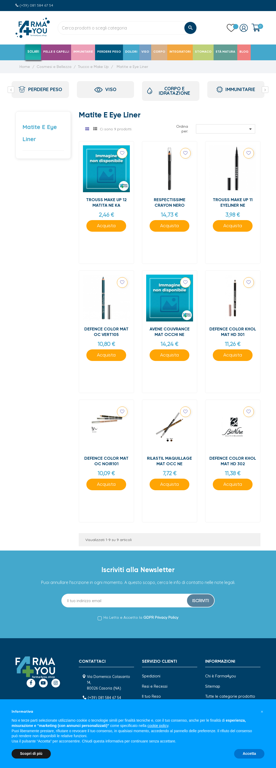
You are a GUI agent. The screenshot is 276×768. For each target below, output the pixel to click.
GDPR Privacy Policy (160, 618)
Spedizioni (151, 675)
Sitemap (212, 686)
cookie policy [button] (157, 726)
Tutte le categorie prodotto (230, 696)
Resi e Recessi (154, 686)
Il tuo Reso (151, 696)
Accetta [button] (249, 753)
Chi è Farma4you (220, 675)
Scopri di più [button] (31, 753)
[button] (262, 712)
